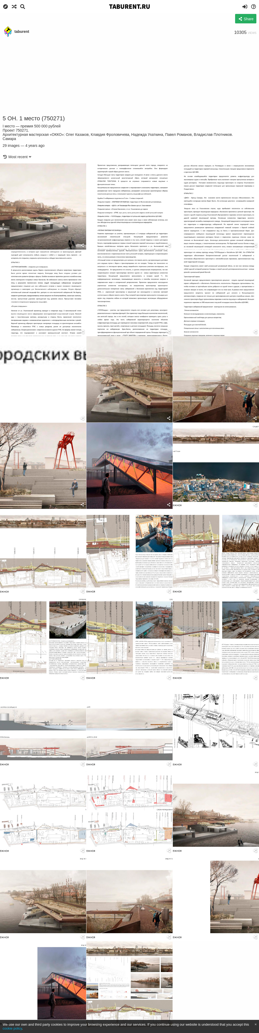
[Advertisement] (129, 76)
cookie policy (12, 1028)
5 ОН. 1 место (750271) (34, 118)
